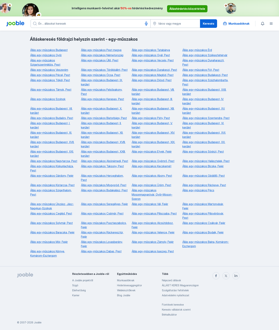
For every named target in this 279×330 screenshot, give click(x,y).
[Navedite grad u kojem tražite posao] (175, 23)
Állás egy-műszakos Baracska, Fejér (52, 232)
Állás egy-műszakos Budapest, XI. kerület (51, 135)
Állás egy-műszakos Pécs (198, 190)
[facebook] (216, 275)
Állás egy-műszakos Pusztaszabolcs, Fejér (104, 225)
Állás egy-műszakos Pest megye (101, 50)
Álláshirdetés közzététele (187, 9)
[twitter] (226, 275)
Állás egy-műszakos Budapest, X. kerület (101, 111)
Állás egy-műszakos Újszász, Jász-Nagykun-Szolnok (52, 206)
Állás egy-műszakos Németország (102, 55)
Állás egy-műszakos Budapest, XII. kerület (102, 135)
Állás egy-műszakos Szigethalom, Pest (51, 192)
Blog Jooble (123, 295)
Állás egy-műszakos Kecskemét (151, 166)
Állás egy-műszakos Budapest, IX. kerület (102, 82)
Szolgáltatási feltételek (175, 290)
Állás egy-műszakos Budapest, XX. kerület (203, 144)
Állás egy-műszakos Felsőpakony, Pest (101, 92)
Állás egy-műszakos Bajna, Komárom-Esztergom (205, 244)
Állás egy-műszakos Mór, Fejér (49, 242)
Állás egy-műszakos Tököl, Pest (50, 80)
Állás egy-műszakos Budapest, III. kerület (152, 101)
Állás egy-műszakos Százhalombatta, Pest (205, 82)
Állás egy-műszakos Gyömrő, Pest (153, 161)
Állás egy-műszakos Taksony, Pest (102, 166)
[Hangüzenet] (146, 23)
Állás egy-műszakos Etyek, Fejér (152, 151)
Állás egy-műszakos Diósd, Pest (152, 80)
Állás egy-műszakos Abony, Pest (152, 175)
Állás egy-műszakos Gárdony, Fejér (51, 175)
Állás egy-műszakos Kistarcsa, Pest (52, 185)
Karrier (75, 295)
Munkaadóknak (125, 280)
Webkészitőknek (126, 290)
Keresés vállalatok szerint (176, 309)
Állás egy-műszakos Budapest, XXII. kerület (204, 92)
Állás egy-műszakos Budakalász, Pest (104, 190)
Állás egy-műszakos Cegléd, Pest (51, 213)
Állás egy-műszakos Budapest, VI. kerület (203, 125)
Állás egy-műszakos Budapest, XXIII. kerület (103, 154)
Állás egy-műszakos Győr (46, 55)
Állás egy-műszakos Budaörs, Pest (51, 118)
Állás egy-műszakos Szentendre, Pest (206, 118)
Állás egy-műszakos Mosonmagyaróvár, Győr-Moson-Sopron (152, 194)
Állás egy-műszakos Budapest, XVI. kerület (204, 135)
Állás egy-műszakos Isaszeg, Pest (153, 251)
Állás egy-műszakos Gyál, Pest (151, 55)
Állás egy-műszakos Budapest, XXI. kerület (52, 154)
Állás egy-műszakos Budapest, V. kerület (152, 125)
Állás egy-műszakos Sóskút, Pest (203, 151)
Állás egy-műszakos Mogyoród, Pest (103, 185)
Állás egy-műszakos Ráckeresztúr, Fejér (102, 234)
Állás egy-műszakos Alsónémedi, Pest (104, 161)
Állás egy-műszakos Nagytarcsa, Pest (53, 161)
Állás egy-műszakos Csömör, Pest (102, 213)
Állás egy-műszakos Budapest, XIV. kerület (153, 135)
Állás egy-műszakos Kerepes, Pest (102, 99)
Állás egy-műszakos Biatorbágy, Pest (104, 118)
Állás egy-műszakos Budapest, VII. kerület (51, 111)
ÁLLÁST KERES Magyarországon (180, 285)
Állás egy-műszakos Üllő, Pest (99, 60)
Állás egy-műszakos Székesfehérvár (204, 55)
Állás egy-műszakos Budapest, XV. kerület (203, 111)
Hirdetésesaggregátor (129, 285)
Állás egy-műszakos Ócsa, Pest (100, 75)
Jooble (37, 322)
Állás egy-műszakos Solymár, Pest (51, 223)
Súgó (75, 285)
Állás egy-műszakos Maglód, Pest (152, 75)
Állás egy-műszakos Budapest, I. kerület (50, 125)
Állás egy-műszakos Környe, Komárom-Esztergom (47, 253)
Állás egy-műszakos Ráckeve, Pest (204, 185)
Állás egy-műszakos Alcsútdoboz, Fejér (152, 225)
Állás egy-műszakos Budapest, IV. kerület (203, 101)
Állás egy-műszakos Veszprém (49, 70)
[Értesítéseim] (262, 23)
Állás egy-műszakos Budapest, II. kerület (101, 125)
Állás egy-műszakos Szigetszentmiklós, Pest (45, 62)
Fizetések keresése (173, 304)
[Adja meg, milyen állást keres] (91, 23)
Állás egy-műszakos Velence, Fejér (153, 232)
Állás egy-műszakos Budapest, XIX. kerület (153, 144)
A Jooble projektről (82, 280)
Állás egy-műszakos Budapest (49, 50)
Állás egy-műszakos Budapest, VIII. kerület (153, 92)
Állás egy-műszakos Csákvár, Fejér (203, 223)
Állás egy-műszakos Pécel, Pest (50, 75)
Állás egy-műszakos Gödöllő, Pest (203, 175)
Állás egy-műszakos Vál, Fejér (150, 204)
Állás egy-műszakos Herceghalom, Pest (102, 178)
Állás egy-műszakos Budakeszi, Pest (205, 75)
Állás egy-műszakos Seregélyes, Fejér (104, 204)
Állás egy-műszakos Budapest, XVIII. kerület (103, 144)
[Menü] (271, 23)
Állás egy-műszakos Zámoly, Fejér (153, 242)
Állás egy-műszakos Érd (197, 50)
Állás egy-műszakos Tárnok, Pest (50, 89)
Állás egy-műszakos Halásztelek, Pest (206, 161)
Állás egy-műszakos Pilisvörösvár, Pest (203, 216)
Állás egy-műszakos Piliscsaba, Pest (154, 213)
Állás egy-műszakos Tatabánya (151, 50)
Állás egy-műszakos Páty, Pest (151, 118)
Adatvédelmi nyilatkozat (175, 295)
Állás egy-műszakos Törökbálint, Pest (104, 70)
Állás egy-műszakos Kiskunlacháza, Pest (52, 168)
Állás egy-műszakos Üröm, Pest (151, 185)
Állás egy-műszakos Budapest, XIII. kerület (153, 111)
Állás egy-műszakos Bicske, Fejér (203, 166)
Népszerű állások (171, 280)
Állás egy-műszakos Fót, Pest (200, 70)
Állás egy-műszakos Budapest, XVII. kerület (52, 144)
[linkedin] (235, 275)
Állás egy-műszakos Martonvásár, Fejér (203, 206)
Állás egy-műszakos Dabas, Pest (101, 251)
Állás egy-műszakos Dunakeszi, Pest (154, 70)
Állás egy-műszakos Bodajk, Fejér (203, 232)
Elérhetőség (79, 290)
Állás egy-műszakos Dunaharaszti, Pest (203, 62)
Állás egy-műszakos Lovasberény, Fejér (102, 244)
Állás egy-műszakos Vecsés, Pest (153, 60)
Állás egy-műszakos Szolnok (47, 99)
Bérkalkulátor (169, 314)
